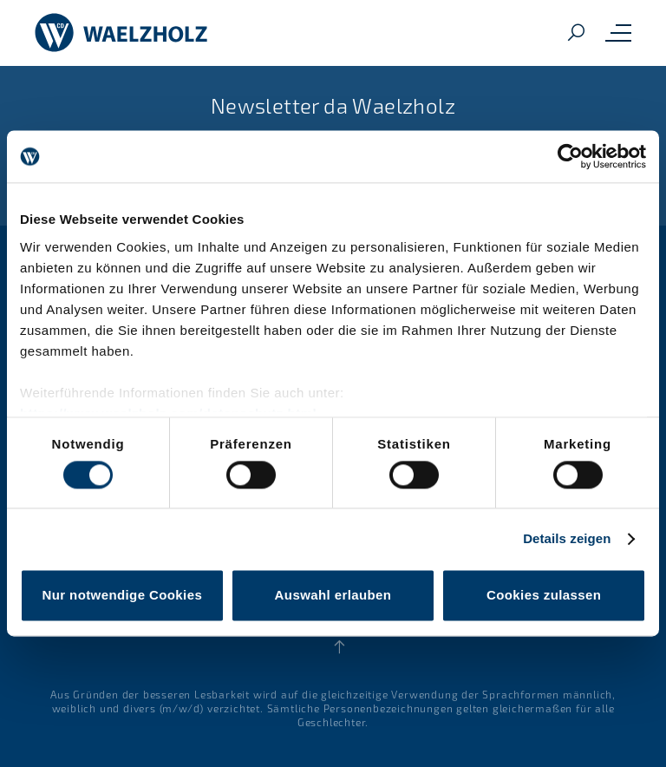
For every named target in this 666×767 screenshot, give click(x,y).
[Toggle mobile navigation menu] (618, 33)
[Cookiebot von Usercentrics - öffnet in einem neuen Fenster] (570, 156)
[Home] (121, 33)
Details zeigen (566, 538)
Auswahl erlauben (333, 595)
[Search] (575, 33)
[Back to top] (339, 647)
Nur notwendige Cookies (122, 595)
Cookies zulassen (543, 595)
